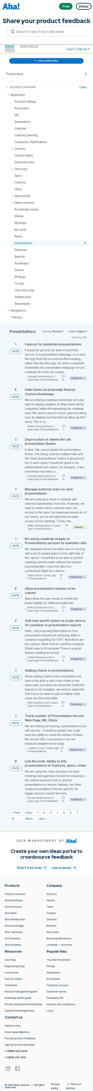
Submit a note (13, 1025)
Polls (10, 51)
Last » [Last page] (42, 818)
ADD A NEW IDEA (46, 60)
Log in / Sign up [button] (78, 49)
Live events (11, 972)
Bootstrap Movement (59, 938)
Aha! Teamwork (14, 932)
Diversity (52, 919)
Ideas (9, 46)
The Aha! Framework (58, 959)
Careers (51, 913)
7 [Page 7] (77, 812)
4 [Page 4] (57, 812)
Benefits (51, 925)
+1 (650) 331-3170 (15, 1057)
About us (52, 894)
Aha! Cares (53, 932)
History (51, 900)
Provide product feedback (20, 1038)
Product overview (15, 894)
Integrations (53, 972)
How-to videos (13, 978)
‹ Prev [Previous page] (29, 812)
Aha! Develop (12, 938)
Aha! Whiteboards (15, 919)
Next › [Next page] (30, 818)
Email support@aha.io (17, 1032)
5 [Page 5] (64, 812)
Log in (50, 1010)
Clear (82, 87)
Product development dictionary (23, 1004)
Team (50, 906)
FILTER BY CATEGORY (21, 87)
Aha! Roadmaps (14, 900)
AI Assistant (53, 978)
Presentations (50, 379)
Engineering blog (14, 966)
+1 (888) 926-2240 (16, 1051)
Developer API (55, 997)
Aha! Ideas (11, 913)
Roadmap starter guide (18, 997)
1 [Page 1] (38, 812)
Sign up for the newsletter (20, 1044)
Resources (29, 46)
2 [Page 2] (44, 812)
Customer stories (57, 991)
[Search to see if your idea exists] (48, 31)
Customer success (58, 985)
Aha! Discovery (13, 906)
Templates (11, 985)
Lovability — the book (59, 944)
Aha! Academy (13, 944)
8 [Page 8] (13, 818)
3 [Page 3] (51, 812)
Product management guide (21, 991)
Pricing (50, 966)
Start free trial (32, 867)
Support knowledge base (19, 1010)
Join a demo (63, 867)
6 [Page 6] (70, 812)
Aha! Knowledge (14, 925)
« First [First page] (16, 812)
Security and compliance (61, 1004)
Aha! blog (10, 959)
